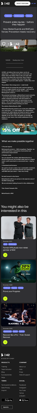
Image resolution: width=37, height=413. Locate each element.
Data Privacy (5, 388)
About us (22, 366)
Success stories (6, 375)
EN (35, 3)
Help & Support (24, 375)
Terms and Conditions (8, 385)
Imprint (4, 390)
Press (21, 372)
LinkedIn (22, 396)
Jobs (20, 369)
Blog (3, 372)
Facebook (22, 385)
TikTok (21, 393)
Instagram (22, 388)
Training (4, 366)
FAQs (3, 377)
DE (32, 3)
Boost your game (22, 3)
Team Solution (6, 369)
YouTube (22, 390)
